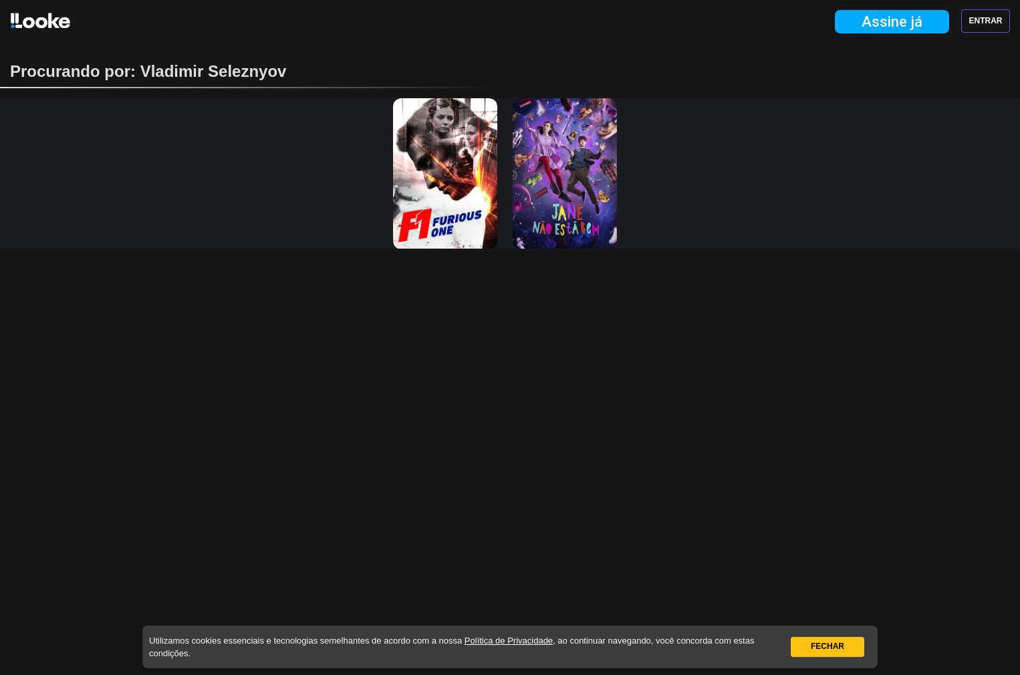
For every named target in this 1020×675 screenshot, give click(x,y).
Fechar (827, 646)
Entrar (986, 20)
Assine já (892, 21)
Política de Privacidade (509, 641)
